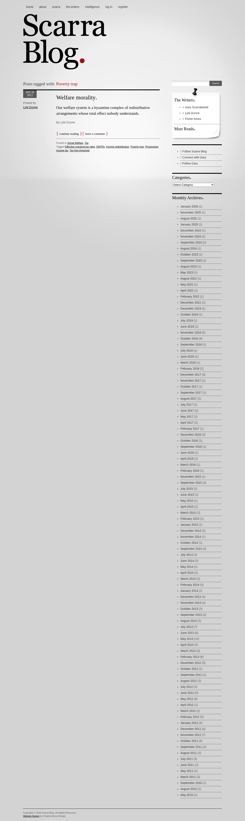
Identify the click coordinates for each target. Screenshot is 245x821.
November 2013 (190, 602)
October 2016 (189, 440)
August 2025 (188, 218)
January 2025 (189, 224)
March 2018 (188, 362)
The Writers (72, 6)
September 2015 (191, 482)
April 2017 (186, 422)
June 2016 (187, 452)
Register (123, 6)
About (42, 6)
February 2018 (189, 368)
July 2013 (186, 626)
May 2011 (186, 771)
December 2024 (190, 230)
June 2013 (187, 632)
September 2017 (191, 392)
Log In (109, 6)
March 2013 (188, 650)
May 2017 (186, 416)
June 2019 (187, 326)
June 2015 (187, 494)
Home (29, 6)
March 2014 (188, 578)
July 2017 (186, 404)
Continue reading (69, 133)
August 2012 (188, 680)
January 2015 (189, 524)
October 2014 (189, 542)
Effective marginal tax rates (80, 146)
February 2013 (189, 656)
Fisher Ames (193, 119)
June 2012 (187, 692)
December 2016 (190, 434)
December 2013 (190, 596)
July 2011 (186, 759)
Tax (87, 143)
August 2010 (188, 789)
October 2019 (189, 314)
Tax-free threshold (79, 150)
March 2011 (188, 777)
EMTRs (100, 146)
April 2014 (186, 572)
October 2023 (189, 254)
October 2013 (189, 608)
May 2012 (186, 698)
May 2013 (186, 638)
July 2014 (186, 554)
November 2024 (190, 236)
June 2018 (187, 356)
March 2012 (188, 710)
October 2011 (189, 741)
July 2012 (186, 686)
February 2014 (189, 584)
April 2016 (186, 458)
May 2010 (186, 795)
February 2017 (189, 428)
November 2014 (190, 536)
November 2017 (190, 380)
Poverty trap (137, 146)
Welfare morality (76, 97)
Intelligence (92, 6)
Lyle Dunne (30, 107)
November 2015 (190, 476)
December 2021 (190, 302)
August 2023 (188, 266)
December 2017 (190, 374)
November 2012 (190, 662)
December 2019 (190, 308)
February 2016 (189, 470)
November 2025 (190, 212)
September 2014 (191, 548)
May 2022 (186, 284)
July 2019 (186, 320)
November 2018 (190, 332)
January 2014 (189, 590)
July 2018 (186, 350)
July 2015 (186, 488)
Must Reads (184, 129)
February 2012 (189, 717)
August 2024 (188, 248)
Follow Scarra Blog (193, 151)
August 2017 (188, 398)
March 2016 (188, 464)
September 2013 (191, 614)
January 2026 (189, 206)
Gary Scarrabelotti (196, 107)
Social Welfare (75, 143)
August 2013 (188, 620)
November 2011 (190, 735)
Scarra (56, 6)
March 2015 (188, 512)
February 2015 (189, 518)
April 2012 (186, 704)
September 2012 (191, 674)
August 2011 (188, 753)
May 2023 (186, 272)
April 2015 (186, 506)
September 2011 (191, 747)
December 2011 (190, 729)
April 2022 (186, 290)
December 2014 (190, 530)
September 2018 (191, 344)
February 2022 (189, 296)
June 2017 (187, 410)
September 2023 (191, 260)
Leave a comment (95, 133)
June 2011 (187, 765)
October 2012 (189, 668)
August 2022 (188, 278)
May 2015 (186, 500)
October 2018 (189, 338)
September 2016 (191, 446)
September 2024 (191, 242)
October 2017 (189, 386)
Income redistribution (117, 146)
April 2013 (186, 644)
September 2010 (191, 783)
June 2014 (187, 560)
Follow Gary (189, 163)
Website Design (31, 816)
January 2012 (189, 723)
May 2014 (186, 566)
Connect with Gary (193, 157)
